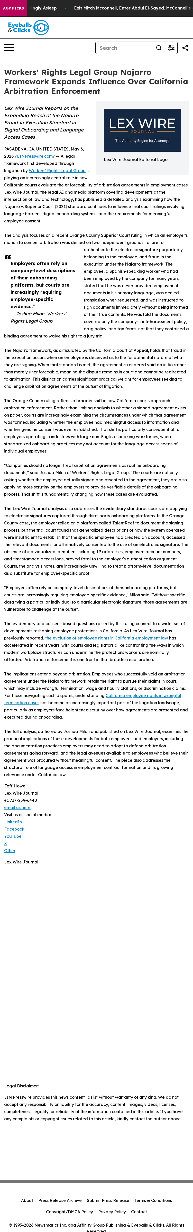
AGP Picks (13, 8)
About (27, 1200)
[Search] (124, 48)
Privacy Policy (112, 1211)
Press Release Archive (60, 1200)
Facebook (14, 829)
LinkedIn (13, 821)
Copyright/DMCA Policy (69, 1211)
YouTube (13, 836)
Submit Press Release (108, 1200)
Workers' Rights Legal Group (57, 170)
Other (9, 850)
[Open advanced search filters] (171, 48)
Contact (139, 1211)
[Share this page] (185, 48)
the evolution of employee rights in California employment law (106, 638)
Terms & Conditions (153, 1200)
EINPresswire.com (35, 156)
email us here (17, 807)
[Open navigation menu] (9, 48)
